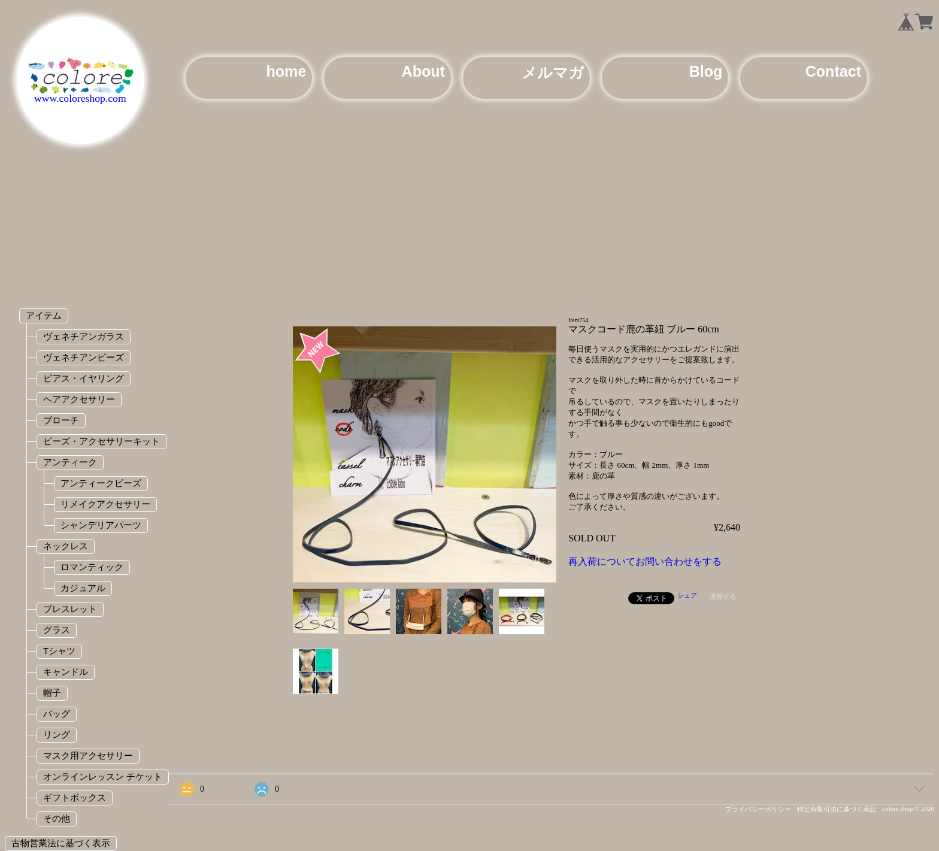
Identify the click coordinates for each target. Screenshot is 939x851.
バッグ (56, 713)
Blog (706, 71)
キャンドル (65, 672)
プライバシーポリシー (758, 809)
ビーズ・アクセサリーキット (101, 441)
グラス (56, 630)
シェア (687, 595)
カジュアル (82, 588)
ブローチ (61, 420)
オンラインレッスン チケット (102, 776)
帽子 (52, 693)
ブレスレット (70, 609)
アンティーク (70, 462)
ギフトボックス (74, 797)
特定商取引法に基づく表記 (836, 809)
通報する (723, 596)
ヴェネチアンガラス (83, 336)
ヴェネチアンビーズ (83, 357)
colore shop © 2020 (908, 808)
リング (56, 734)
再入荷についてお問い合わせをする (645, 561)
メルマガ (553, 72)
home (286, 71)
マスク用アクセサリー (88, 755)
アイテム (44, 315)
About (423, 71)
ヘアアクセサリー (79, 399)
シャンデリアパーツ (100, 525)
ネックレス (65, 546)
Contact (833, 71)
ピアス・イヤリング (83, 378)
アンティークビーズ (100, 483)
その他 (56, 818)
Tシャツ (59, 651)
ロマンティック (91, 567)
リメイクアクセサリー (105, 504)
